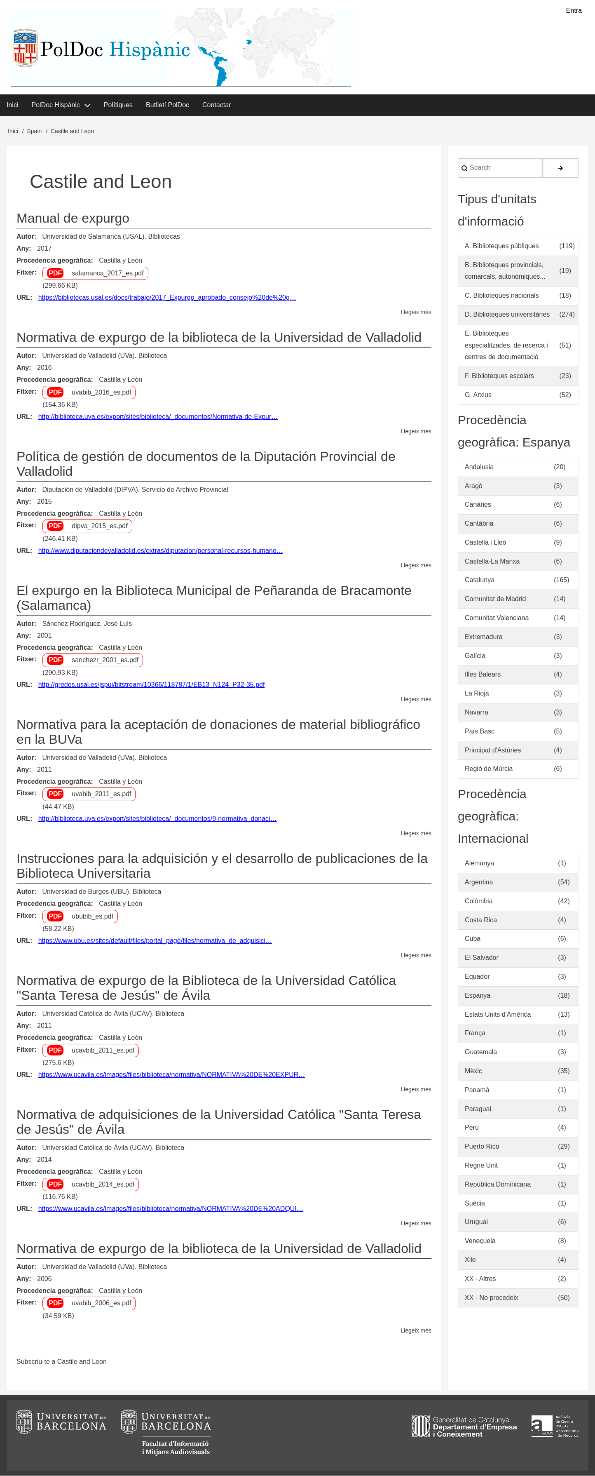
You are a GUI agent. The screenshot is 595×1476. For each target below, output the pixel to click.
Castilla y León (120, 260)
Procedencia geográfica (53, 260)
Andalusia (479, 467)
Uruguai (476, 1222)
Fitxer (25, 272)
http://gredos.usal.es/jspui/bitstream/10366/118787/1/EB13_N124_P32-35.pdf (151, 685)
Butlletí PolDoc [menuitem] (167, 105)
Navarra (476, 712)
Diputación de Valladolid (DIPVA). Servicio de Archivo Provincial (135, 490)
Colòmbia (479, 901)
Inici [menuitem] (12, 105)
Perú (472, 1128)
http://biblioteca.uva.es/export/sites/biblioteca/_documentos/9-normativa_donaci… (157, 819)
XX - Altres (480, 1279)
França (475, 1033)
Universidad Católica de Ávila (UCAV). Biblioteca (113, 1014)
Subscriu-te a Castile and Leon (61, 1362)
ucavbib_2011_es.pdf (103, 1050)
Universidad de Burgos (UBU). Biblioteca (101, 891)
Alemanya (479, 863)
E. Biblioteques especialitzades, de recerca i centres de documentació (506, 345)
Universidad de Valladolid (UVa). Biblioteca (104, 356)
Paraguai (478, 1109)
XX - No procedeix (491, 1298)
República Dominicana (498, 1184)
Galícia (475, 656)
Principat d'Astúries (493, 750)
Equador (477, 976)
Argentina (479, 882)
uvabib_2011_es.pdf (101, 794)
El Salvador (482, 957)
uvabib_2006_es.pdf (101, 1303)
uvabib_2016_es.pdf (101, 392)
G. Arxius (478, 395)
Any (22, 248)
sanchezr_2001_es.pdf (105, 660)
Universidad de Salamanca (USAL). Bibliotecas (111, 236)
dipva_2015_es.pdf (99, 526)
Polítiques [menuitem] (118, 105)
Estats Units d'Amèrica (498, 1014)
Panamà (477, 1090)
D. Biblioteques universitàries (507, 314)
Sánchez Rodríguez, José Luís (87, 624)
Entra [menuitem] (574, 10)
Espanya (477, 995)
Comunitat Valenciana (497, 618)
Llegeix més (416, 313)
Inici (13, 131)
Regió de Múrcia (489, 769)
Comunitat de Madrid (495, 599)
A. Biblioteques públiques (502, 246)
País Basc (479, 731)
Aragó (474, 486)
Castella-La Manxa (492, 561)
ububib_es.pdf (92, 916)
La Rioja (477, 693)
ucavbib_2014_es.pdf (103, 1184)
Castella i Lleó (485, 542)
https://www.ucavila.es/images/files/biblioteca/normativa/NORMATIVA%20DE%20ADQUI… (170, 1209)
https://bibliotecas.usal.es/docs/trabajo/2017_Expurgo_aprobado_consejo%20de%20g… (167, 297)
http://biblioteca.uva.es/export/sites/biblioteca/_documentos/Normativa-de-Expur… (158, 417)
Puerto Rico (482, 1146)
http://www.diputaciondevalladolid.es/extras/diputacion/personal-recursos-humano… (160, 551)
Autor (25, 236)
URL (23, 297)
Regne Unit (481, 1165)
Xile (470, 1260)
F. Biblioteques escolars (499, 376)
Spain (34, 131)
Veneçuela (480, 1241)
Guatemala (481, 1052)
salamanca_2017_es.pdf (107, 273)
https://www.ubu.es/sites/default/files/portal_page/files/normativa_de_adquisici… (155, 941)
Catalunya (479, 580)
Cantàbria (479, 523)
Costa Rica (481, 920)
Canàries (478, 504)
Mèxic (473, 1071)
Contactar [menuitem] (216, 105)
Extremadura (484, 637)
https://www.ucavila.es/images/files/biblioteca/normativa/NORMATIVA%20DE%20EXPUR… (171, 1075)
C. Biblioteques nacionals (502, 295)
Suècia (475, 1203)
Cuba (472, 939)
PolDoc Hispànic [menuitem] (55, 105)
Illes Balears (483, 675)
